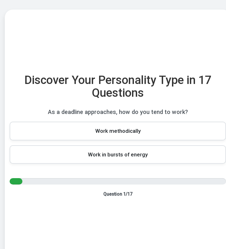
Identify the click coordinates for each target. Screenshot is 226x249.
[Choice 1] (118, 131)
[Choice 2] (118, 154)
